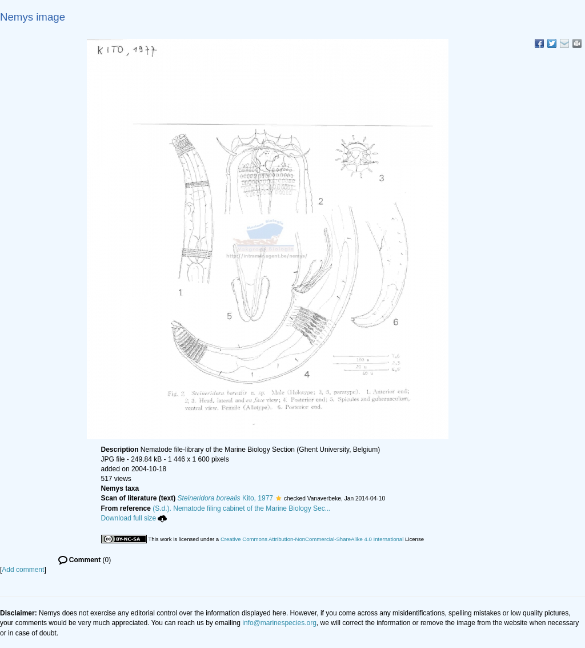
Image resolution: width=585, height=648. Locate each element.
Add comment (23, 570)
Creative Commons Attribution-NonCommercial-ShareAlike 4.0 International (312, 539)
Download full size (134, 518)
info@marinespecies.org (279, 623)
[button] (278, 498)
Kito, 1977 (225, 498)
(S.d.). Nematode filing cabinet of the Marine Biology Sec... (242, 508)
